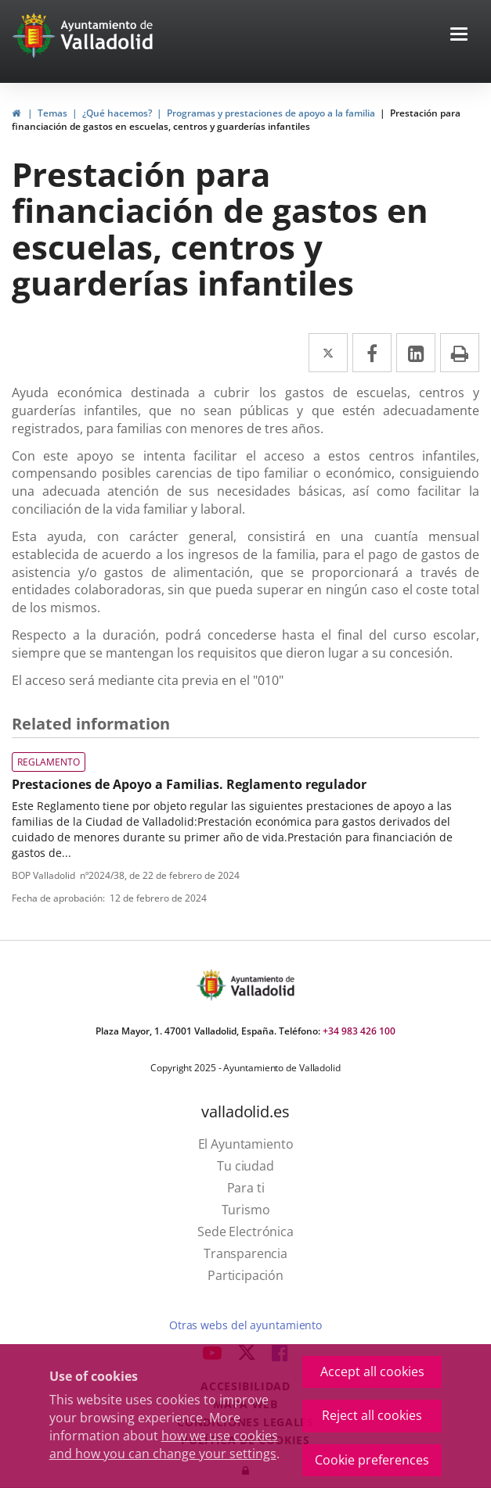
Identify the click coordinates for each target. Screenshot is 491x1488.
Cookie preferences (372, 1459)
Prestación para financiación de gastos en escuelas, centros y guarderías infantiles (236, 119)
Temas (52, 113)
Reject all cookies (372, 1415)
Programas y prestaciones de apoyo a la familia (271, 113)
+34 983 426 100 (359, 1031)
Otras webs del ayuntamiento (245, 1325)
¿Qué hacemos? (117, 113)
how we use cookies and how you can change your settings (163, 1444)
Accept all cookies (372, 1371)
